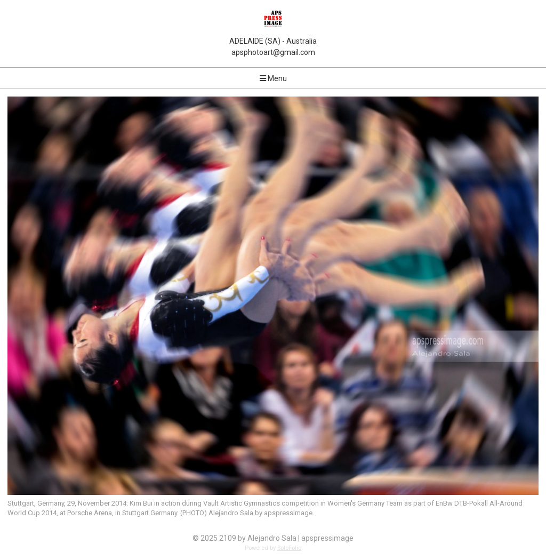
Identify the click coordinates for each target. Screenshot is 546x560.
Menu (273, 78)
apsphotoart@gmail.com (273, 52)
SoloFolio (289, 548)
